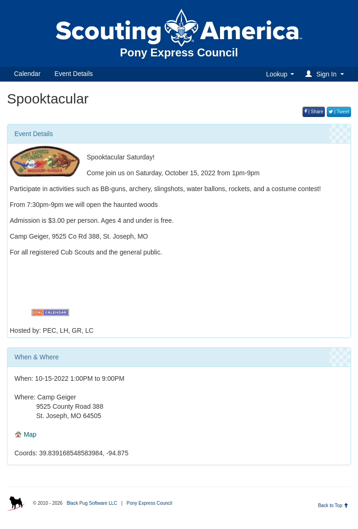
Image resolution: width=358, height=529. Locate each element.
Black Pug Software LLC (92, 503)
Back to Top (333, 505)
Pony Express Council (149, 503)
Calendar (27, 73)
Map (25, 434)
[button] (326, 74)
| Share (314, 111)
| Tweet (339, 111)
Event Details (74, 73)
